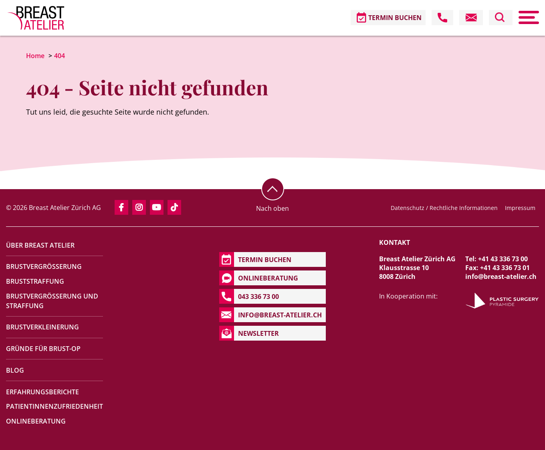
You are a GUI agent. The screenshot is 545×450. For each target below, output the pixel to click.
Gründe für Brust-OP (43, 348)
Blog (15, 370)
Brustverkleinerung (42, 327)
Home (35, 55)
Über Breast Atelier (40, 245)
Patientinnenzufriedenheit (54, 406)
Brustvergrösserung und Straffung (52, 301)
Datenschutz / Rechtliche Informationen (444, 208)
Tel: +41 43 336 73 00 (496, 258)
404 (59, 55)
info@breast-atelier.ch (501, 276)
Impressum (520, 208)
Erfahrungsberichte (42, 391)
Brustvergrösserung (44, 266)
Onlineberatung (36, 421)
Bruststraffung (35, 281)
